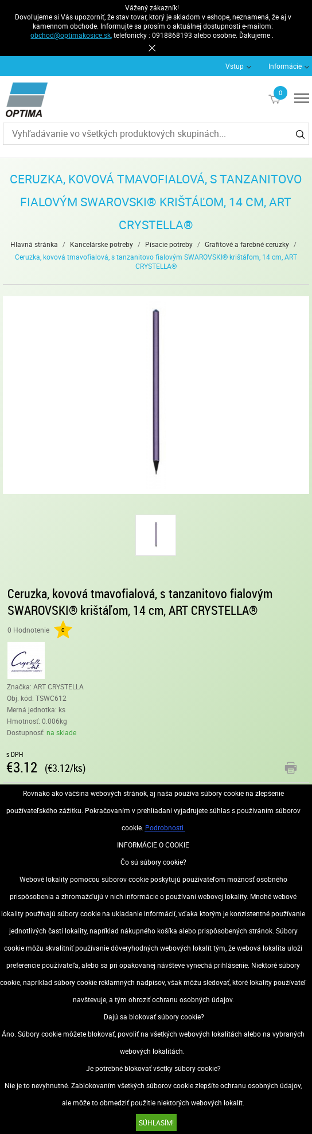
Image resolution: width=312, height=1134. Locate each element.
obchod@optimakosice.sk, (71, 35)
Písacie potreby (169, 244)
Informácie (285, 65)
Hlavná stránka (34, 244)
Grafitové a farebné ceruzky (247, 244)
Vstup (234, 65)
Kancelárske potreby (101, 244)
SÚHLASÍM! (156, 1122)
